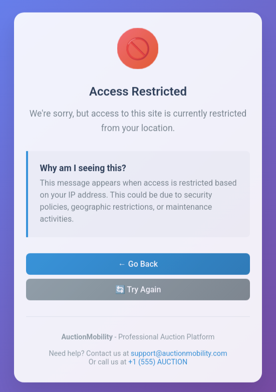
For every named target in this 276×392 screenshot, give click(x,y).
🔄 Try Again (138, 291)
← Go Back (138, 265)
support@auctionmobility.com (179, 355)
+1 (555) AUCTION (157, 363)
